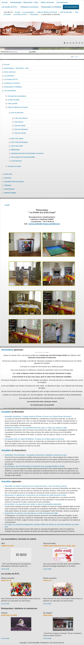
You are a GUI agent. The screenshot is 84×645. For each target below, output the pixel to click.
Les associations (71, 7)
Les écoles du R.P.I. (10, 7)
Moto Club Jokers (17, 138)
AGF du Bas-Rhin (17, 113)
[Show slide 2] (67, 43)
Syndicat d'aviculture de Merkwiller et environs (27, 153)
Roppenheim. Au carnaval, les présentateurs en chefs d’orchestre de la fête (31, 513)
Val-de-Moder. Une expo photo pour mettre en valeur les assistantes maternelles (33, 504)
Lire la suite (5, 569)
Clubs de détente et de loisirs (18, 107)
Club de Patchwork (21, 129)
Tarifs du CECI (7, 546)
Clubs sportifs (12, 103)
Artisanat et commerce (29, 7)
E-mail (7, 205)
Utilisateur (7, 185)
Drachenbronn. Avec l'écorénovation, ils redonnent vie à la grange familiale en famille (35, 466)
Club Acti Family (20, 133)
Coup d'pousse (16, 161)
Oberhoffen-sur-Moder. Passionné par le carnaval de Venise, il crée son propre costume (36, 486)
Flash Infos (8, 174)
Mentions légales (10, 193)
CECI (3, 543)
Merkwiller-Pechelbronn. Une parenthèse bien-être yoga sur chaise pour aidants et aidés (36, 428)
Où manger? (48, 613)
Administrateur (9, 189)
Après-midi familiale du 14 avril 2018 (59, 546)
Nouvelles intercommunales (14, 181)
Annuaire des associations (17, 96)
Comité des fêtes (14, 100)
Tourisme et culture (14, 166)
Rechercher (5, 52)
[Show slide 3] (70, 43)
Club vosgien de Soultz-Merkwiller (23, 157)
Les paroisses (62, 2)
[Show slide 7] (82, 43)
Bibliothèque (15, 150)
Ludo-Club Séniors (21, 118)
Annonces (7, 178)
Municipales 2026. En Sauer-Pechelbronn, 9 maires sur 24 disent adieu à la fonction (34, 439)
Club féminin (18, 122)
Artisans (4, 613)
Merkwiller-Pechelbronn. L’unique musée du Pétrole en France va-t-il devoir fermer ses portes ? (38, 416)
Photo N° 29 (6, 580)
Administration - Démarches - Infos (24, 2)
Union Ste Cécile (17, 146)
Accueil (5, 2)
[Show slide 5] (76, 43)
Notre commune (47, 2)
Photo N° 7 (47, 580)
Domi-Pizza (48, 615)
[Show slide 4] (73, 43)
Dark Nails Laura (9, 615)
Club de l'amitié (19, 126)
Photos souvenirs (7, 578)
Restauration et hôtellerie (51, 7)
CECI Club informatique (19, 142)
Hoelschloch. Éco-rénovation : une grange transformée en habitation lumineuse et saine (36, 455)
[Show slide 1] (64, 43)
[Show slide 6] (79, 43)
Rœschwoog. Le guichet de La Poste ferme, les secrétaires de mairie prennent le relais (35, 495)
